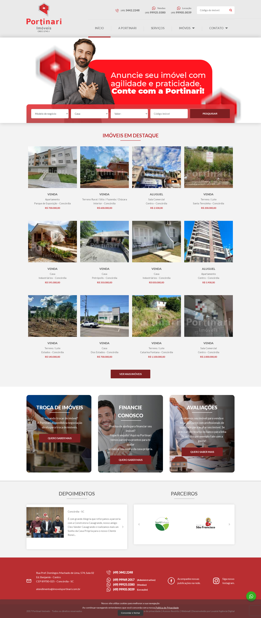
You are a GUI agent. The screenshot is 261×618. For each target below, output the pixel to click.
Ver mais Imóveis (130, 374)
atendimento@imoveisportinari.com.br (58, 588)
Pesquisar (210, 113)
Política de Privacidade (167, 607)
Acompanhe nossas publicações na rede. (184, 581)
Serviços (157, 28)
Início (99, 28)
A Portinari (127, 28)
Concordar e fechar (130, 613)
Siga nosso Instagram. (224, 581)
